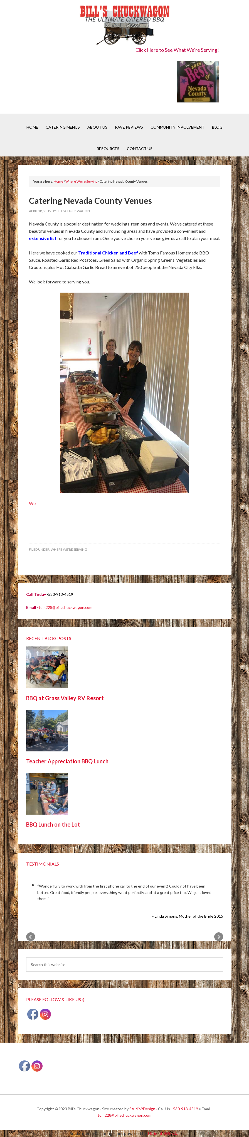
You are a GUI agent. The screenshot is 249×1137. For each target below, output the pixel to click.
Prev (30, 936)
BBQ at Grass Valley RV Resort (65, 698)
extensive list (42, 238)
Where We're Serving (69, 549)
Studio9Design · (143, 1108)
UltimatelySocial (163, 1133)
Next (218, 936)
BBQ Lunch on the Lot (53, 824)
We (109, 399)
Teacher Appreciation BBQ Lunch (67, 761)
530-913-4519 (185, 1108)
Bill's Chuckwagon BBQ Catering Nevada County (124, 26)
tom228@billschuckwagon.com (65, 607)
